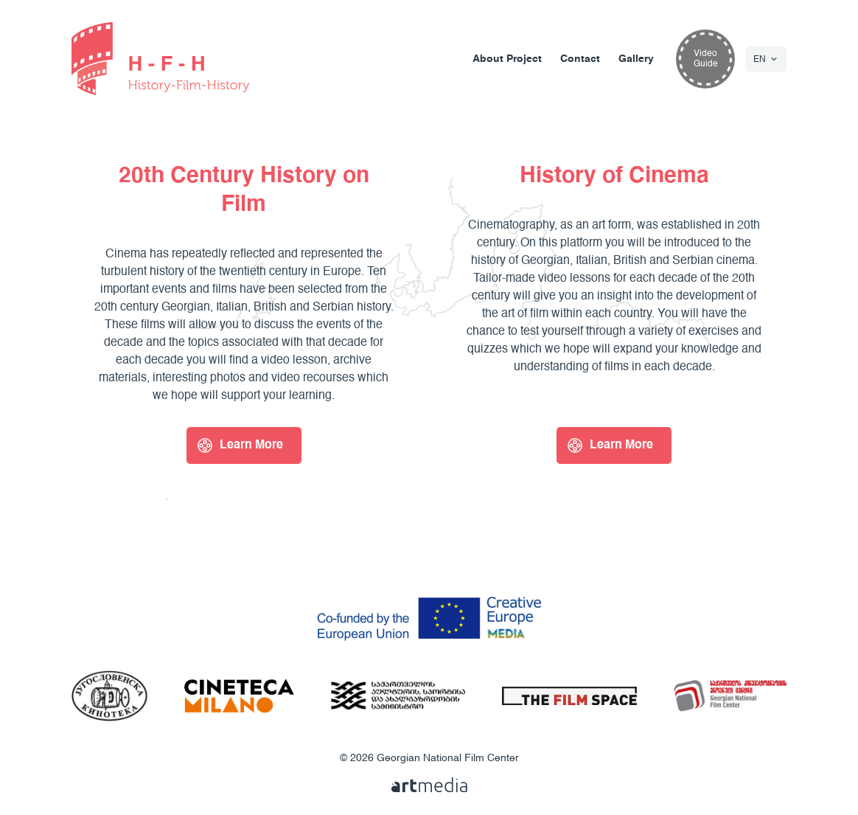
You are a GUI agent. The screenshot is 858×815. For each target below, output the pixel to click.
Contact (580, 59)
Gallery (636, 59)
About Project (507, 59)
